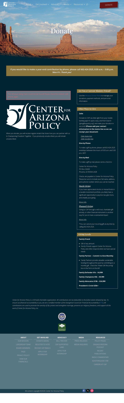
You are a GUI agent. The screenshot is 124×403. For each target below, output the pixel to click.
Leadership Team (23, 344)
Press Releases (81, 341)
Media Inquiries (81, 344)
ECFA (101, 303)
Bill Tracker (61, 341)
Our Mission (23, 341)
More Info (82, 202)
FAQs (23, 352)
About (28, 5)
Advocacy (55, 5)
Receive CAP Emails (42, 348)
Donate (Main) (42, 341)
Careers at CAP (100, 364)
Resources (78, 5)
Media (66, 5)
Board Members (23, 348)
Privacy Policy (23, 355)
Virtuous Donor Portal (93, 95)
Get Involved (41, 5)
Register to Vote (42, 344)
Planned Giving (86, 206)
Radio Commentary (100, 357)
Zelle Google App (87, 139)
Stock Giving (85, 186)
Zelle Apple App (86, 136)
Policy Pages (100, 341)
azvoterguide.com (100, 361)
